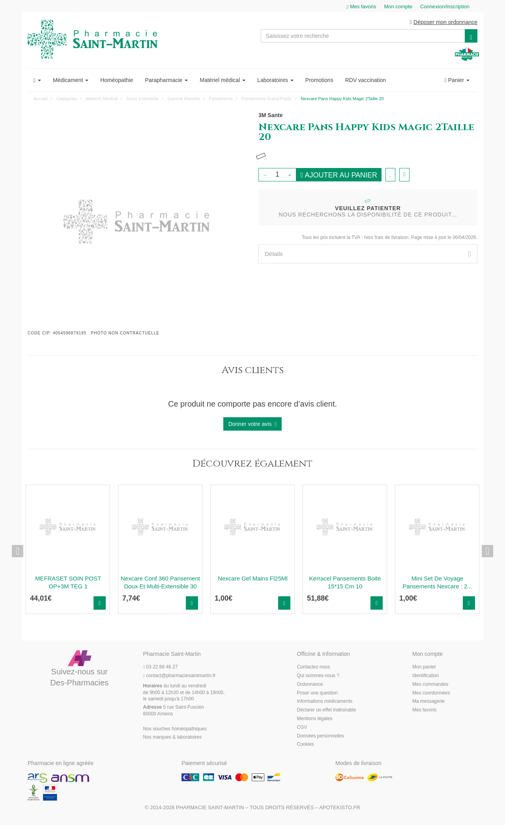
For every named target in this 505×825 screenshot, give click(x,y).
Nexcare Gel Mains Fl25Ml (253, 578)
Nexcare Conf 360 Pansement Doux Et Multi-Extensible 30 (160, 582)
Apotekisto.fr (339, 808)
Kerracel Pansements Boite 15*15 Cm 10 (345, 582)
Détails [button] (368, 254)
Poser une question (317, 693)
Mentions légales (315, 719)
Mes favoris (424, 710)
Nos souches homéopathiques (175, 729)
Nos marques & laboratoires (172, 738)
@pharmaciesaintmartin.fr (179, 676)
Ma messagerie (428, 702)
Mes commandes (430, 684)
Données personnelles (320, 736)
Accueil (40, 99)
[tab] (368, 254)
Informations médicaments (325, 702)
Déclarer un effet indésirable (326, 710)
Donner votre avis (252, 424)
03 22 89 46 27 (160, 667)
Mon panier (424, 667)
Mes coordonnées (431, 693)
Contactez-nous (313, 667)
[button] (37, 80)
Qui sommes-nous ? (318, 676)
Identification (425, 676)
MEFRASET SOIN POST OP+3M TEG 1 (68, 582)
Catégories (66, 99)
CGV (302, 727)
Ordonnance (310, 684)
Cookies (305, 745)
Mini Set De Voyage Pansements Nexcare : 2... (437, 582)
